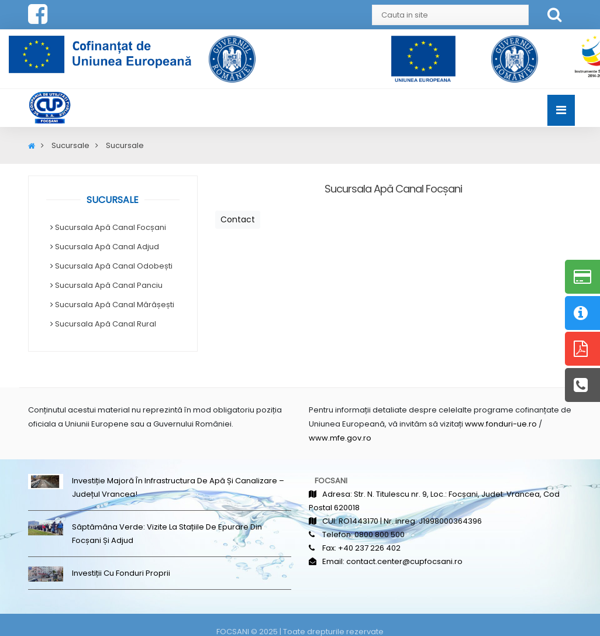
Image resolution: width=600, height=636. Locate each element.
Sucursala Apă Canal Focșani (110, 227)
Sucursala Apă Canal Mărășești (114, 304)
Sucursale (70, 145)
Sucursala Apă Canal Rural (105, 323)
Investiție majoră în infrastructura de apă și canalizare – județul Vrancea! (178, 487)
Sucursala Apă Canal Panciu (109, 285)
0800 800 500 (379, 534)
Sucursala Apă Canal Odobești (114, 265)
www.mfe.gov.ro (340, 438)
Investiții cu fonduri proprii (121, 573)
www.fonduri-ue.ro (501, 423)
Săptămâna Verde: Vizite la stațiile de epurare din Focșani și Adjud (167, 533)
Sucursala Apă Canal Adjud (107, 246)
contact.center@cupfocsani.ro (404, 561)
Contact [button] (237, 219)
